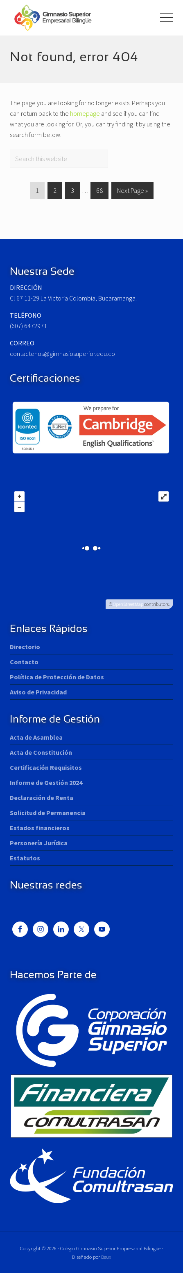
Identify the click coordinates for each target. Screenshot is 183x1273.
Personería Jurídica (39, 843)
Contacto (24, 662)
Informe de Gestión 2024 (46, 782)
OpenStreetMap (128, 604)
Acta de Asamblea (36, 737)
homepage (85, 113)
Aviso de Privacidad (38, 692)
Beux (106, 1256)
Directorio (25, 647)
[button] (167, 17)
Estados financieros (40, 828)
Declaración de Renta (41, 797)
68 (99, 192)
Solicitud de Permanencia (48, 813)
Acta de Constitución (41, 752)
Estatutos (25, 858)
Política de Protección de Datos (57, 677)
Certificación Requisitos (46, 767)
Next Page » (132, 192)
